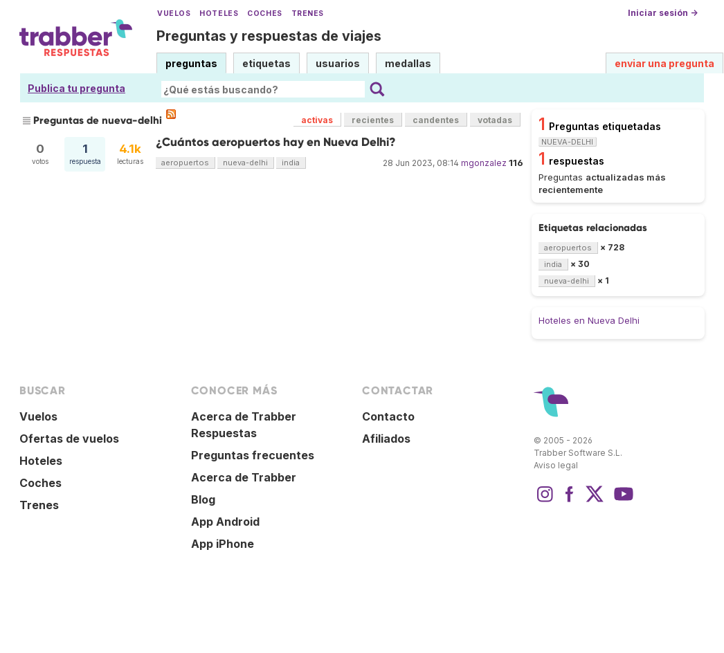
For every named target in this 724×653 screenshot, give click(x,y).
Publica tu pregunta (76, 88)
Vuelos (173, 13)
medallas (408, 63)
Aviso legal (556, 465)
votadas (495, 120)
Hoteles (218, 13)
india (291, 162)
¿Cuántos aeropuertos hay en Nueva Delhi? (276, 142)
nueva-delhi (245, 162)
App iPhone (222, 544)
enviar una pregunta (664, 63)
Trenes (307, 13)
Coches (264, 13)
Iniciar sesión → (663, 13)
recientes (373, 120)
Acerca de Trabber (243, 477)
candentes (436, 120)
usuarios (338, 63)
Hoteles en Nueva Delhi (589, 320)
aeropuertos (185, 162)
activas (317, 120)
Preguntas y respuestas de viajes (268, 36)
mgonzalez (484, 163)
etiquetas (266, 63)
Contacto (388, 416)
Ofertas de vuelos (69, 438)
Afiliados (386, 438)
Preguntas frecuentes (252, 455)
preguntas (191, 63)
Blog (203, 499)
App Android (225, 521)
